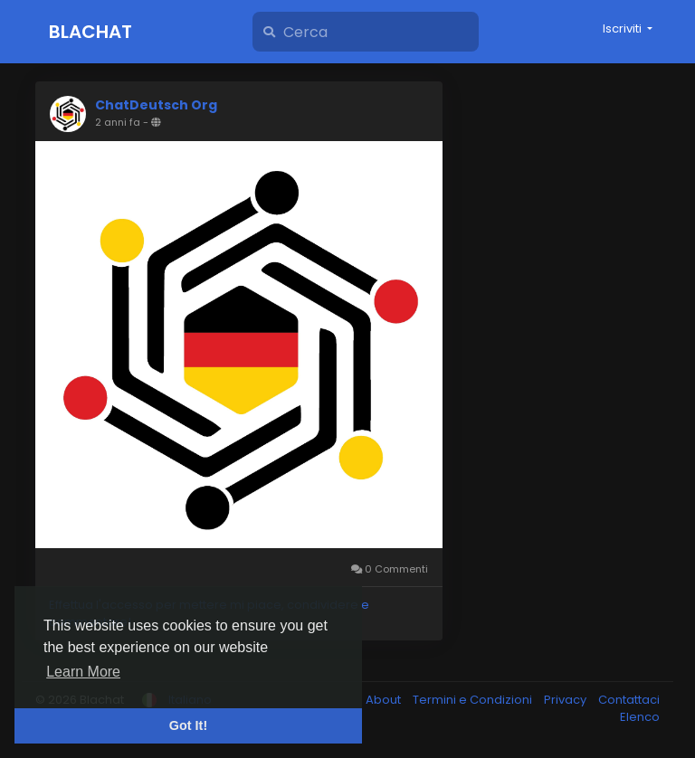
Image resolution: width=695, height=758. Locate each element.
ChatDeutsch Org (156, 105)
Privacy (566, 699)
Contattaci (629, 699)
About (385, 699)
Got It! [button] (188, 725)
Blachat (90, 31)
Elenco (640, 716)
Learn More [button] (83, 671)
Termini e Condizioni (474, 699)
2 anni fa (117, 122)
